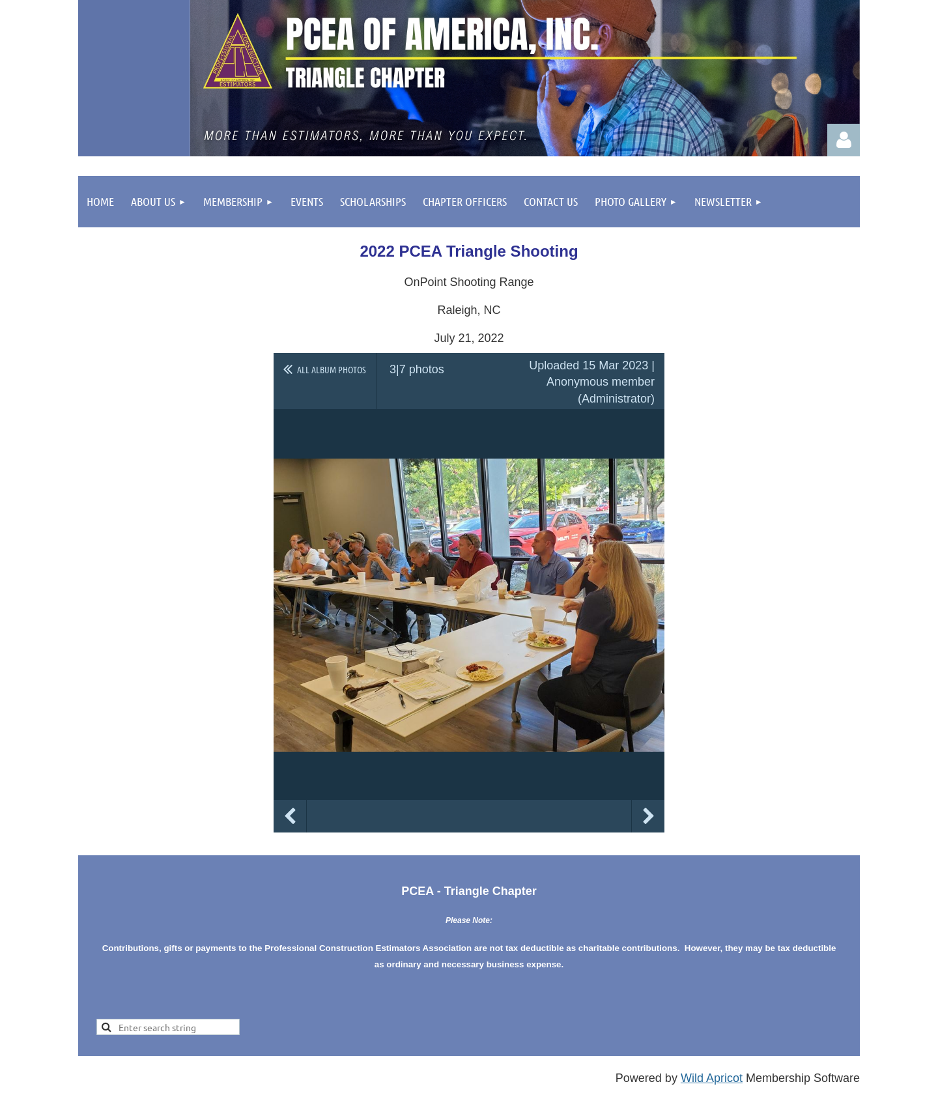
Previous (290, 816)
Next (648, 816)
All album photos (331, 369)
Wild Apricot (712, 1078)
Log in (843, 140)
